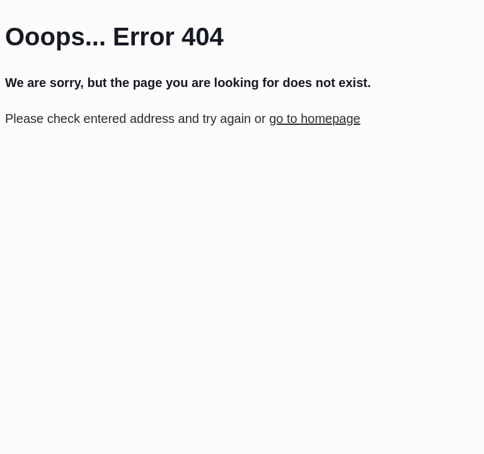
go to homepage (314, 118)
